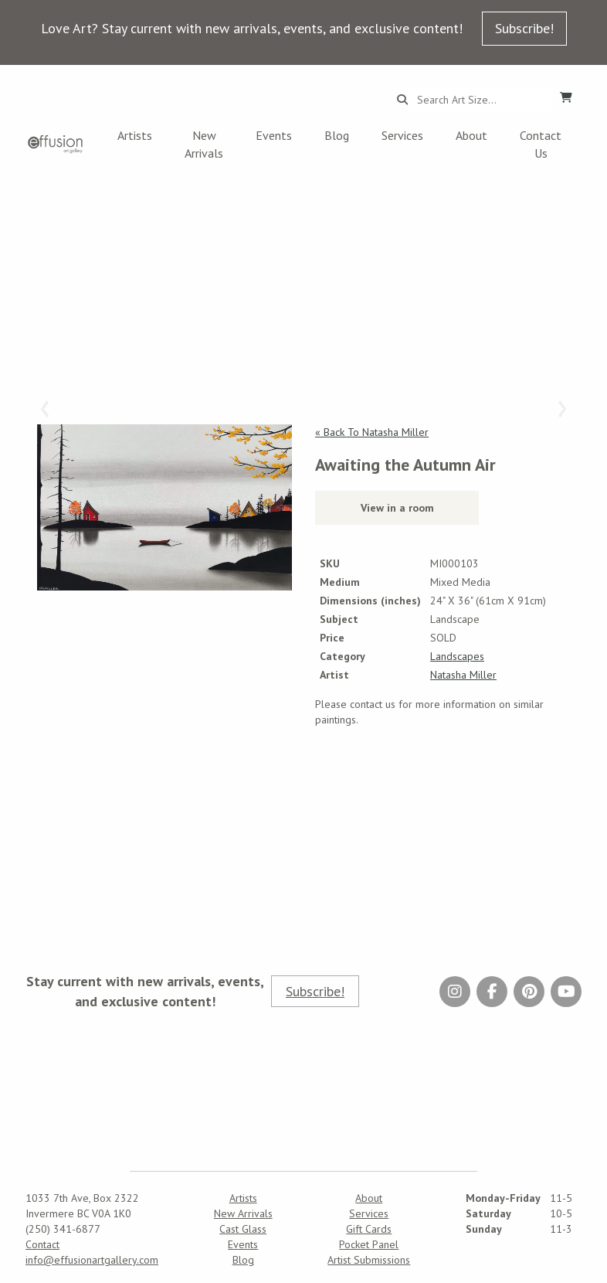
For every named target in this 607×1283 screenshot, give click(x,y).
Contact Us (540, 144)
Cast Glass (242, 1229)
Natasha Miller (463, 675)
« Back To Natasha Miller (372, 432)
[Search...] (479, 100)
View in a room (397, 508)
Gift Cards (369, 1229)
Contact (42, 1244)
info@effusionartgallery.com (91, 1260)
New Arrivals (204, 144)
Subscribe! (524, 28)
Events (274, 135)
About (471, 135)
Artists (134, 135)
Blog (336, 135)
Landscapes (457, 656)
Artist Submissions (368, 1260)
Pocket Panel (368, 1244)
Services (402, 135)
